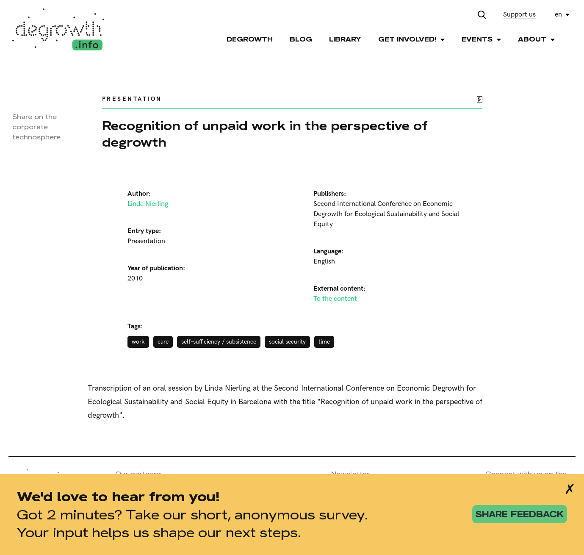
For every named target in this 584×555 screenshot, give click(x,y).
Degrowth (250, 39)
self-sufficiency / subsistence (218, 341)
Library (345, 39)
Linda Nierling (147, 204)
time (324, 341)
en (558, 15)
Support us (519, 15)
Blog (301, 39)
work (138, 341)
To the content (335, 299)
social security (287, 341)
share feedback (520, 514)
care (163, 341)
